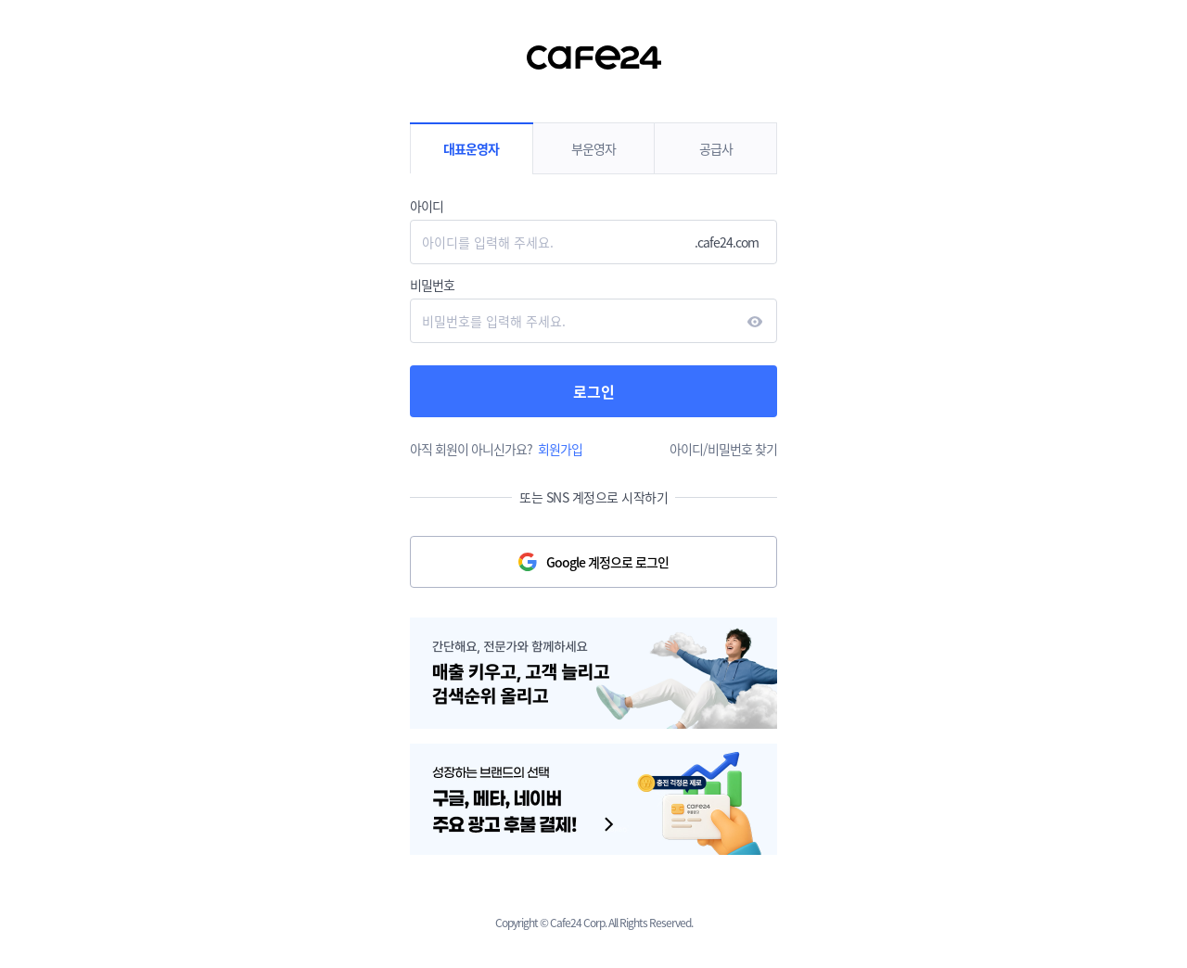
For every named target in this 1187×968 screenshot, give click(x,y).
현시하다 (755, 322)
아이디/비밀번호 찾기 (723, 448)
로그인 (594, 391)
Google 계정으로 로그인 (607, 562)
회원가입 (560, 448)
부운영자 (593, 148)
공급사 (716, 148)
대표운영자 (471, 148)
